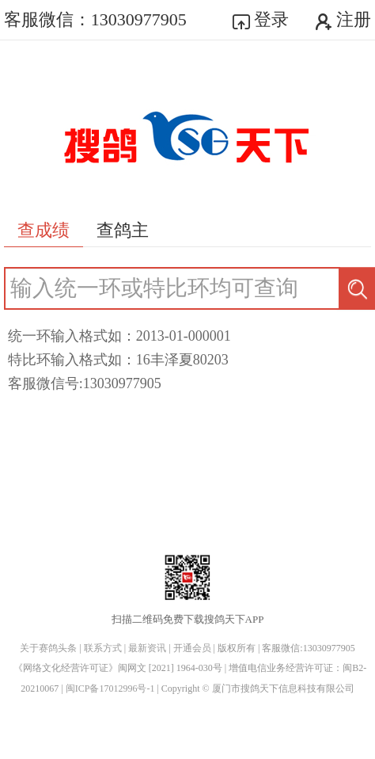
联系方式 (103, 648)
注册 (343, 19)
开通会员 (192, 648)
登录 (261, 19)
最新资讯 (147, 648)
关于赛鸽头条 (48, 648)
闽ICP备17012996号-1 (111, 688)
